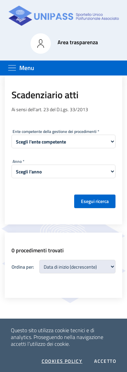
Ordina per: (23, 266)
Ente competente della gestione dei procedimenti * (56, 131)
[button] (40, 43)
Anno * (18, 161)
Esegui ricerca (95, 201)
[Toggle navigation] (20, 67)
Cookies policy (62, 361)
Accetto (105, 361)
